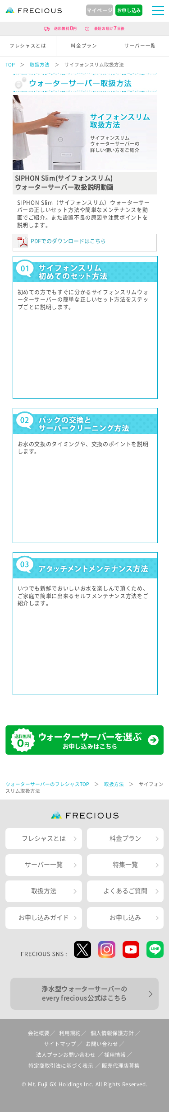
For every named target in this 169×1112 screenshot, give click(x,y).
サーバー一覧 (44, 864)
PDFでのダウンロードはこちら (68, 241)
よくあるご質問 (125, 891)
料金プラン (125, 838)
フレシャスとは (44, 838)
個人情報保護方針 (112, 1033)
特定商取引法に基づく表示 (60, 1065)
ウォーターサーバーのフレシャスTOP (47, 784)
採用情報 (115, 1054)
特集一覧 (125, 864)
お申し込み (125, 917)
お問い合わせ (102, 1043)
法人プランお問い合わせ (66, 1054)
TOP (10, 64)
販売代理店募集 (121, 1065)
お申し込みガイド (43, 917)
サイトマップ (60, 1043)
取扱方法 (40, 64)
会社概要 (39, 1033)
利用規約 (70, 1033)
